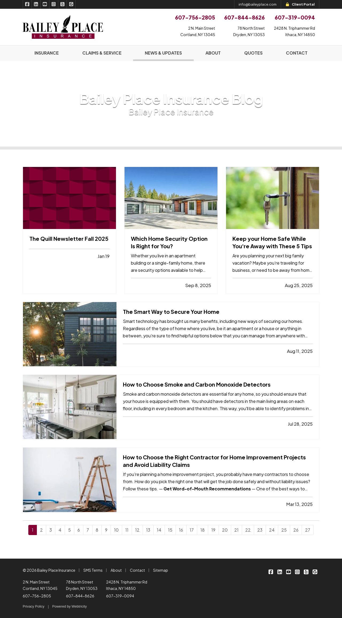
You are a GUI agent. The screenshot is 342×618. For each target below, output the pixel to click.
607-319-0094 (120, 595)
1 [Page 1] (32, 530)
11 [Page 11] (127, 530)
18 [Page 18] (202, 530)
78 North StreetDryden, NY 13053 (249, 31)
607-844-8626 (80, 595)
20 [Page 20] (225, 530)
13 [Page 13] (148, 530)
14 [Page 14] (159, 530)
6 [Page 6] (78, 530)
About (116, 570)
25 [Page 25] (284, 530)
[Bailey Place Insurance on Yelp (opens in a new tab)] (62, 4)
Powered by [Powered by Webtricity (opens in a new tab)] (69, 606)
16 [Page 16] (181, 530)
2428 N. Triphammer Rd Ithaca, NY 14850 (126, 585)
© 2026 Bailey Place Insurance (49, 570)
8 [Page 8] (97, 530)
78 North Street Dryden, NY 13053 (82, 585)
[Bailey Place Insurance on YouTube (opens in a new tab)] (45, 4)
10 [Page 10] (116, 530)
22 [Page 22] (248, 530)
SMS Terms (93, 570)
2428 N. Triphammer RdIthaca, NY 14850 (294, 31)
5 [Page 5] (69, 530)
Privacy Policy (33, 606)
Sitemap (160, 570)
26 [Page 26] (295, 530)
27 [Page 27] (307, 530)
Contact (137, 570)
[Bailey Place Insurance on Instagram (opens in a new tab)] (53, 4)
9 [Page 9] (106, 530)
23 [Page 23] (259, 530)
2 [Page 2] (41, 530)
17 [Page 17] (192, 530)
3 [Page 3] (50, 530)
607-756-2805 (37, 595)
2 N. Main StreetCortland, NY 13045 (197, 31)
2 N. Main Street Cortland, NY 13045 (40, 585)
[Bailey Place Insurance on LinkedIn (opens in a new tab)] (36, 4)
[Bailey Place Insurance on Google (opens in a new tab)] (71, 4)
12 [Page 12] (137, 530)
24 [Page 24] (272, 530)
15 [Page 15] (170, 530)
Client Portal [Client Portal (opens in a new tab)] (300, 4)
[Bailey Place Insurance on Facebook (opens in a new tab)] (27, 4)
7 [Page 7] (88, 530)
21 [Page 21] (236, 530)
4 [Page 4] (60, 530)
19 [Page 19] (213, 530)
